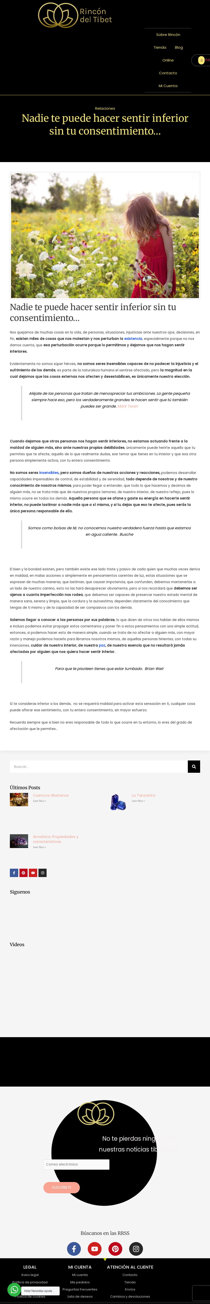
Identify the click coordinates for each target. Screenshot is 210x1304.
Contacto (168, 73)
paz (102, 645)
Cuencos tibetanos (51, 795)
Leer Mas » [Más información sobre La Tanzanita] (138, 801)
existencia (133, 338)
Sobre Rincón (168, 34)
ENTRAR (203, 60)
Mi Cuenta (168, 85)
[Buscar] (194, 766)
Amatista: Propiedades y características (55, 839)
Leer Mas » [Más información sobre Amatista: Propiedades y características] (39, 847)
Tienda (160, 47)
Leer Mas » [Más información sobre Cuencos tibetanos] (39, 801)
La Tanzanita (143, 795)
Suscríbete (61, 1187)
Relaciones (105, 108)
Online (168, 60)
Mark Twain (127, 406)
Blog (179, 47)
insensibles (49, 472)
